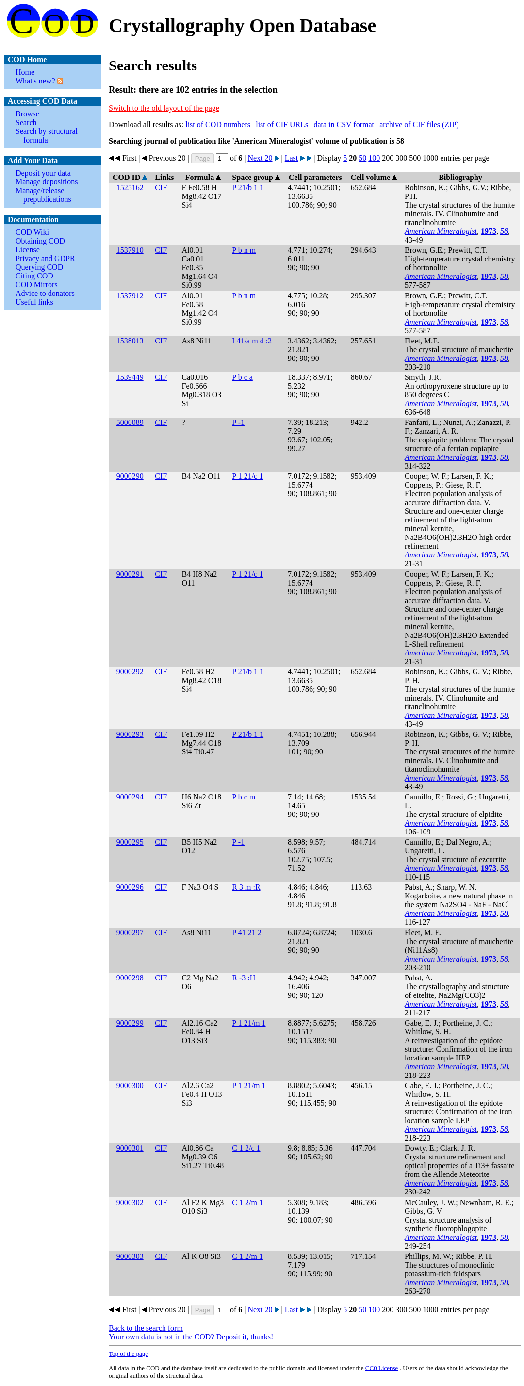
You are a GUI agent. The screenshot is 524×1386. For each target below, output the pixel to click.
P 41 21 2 (246, 933)
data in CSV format (343, 124)
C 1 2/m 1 (247, 1202)
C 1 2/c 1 (246, 1148)
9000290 (130, 476)
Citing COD (34, 276)
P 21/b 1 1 (247, 187)
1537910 (130, 250)
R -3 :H (243, 978)
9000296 (130, 887)
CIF (161, 187)
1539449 (130, 377)
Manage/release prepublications (43, 194)
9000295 (130, 842)
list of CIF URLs (282, 124)
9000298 (130, 978)
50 (362, 158)
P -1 (238, 422)
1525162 (130, 187)
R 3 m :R (246, 887)
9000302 (130, 1202)
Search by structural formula (47, 135)
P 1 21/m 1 (248, 1023)
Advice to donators (45, 293)
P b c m (243, 797)
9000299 (130, 1023)
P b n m (244, 250)
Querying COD (39, 267)
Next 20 (259, 158)
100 (374, 158)
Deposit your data (43, 173)
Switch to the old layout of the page (164, 108)
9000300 (130, 1085)
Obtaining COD (40, 241)
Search (26, 122)
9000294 (130, 797)
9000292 (130, 672)
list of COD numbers (217, 124)
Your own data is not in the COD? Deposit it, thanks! (191, 1337)
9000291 (130, 574)
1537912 (130, 296)
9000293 (130, 734)
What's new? (35, 81)
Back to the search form (146, 1328)
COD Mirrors (37, 284)
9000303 (130, 1256)
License (28, 249)
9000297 (130, 933)
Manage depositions (47, 182)
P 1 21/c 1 (247, 476)
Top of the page (128, 1353)
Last (291, 158)
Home (25, 72)
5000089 (130, 422)
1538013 (130, 341)
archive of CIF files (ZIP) (419, 124)
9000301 (130, 1148)
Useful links (34, 302)
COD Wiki (32, 232)
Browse (27, 114)
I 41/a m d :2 (252, 341)
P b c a (242, 377)
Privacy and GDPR (45, 258)
